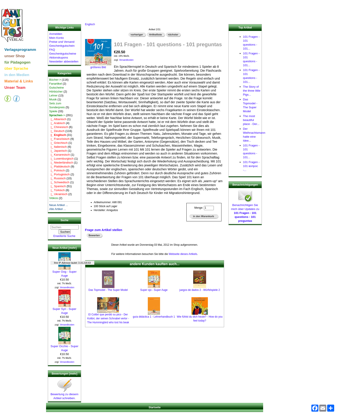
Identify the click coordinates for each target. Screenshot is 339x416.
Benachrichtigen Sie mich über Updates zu (245, 211)
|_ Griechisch (58, 142)
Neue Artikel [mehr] (64, 247)
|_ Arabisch (57, 123)
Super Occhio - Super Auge (65, 347)
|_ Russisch (57, 178)
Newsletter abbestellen (63, 61)
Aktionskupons (58, 57)
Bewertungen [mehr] (64, 373)
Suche (64, 220)
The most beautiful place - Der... (251, 120)
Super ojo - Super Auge (154, 290)
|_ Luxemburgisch (61, 158)
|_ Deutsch (56, 131)
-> (57, 115)
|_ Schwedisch (59, 182)
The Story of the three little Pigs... (251, 90)
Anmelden (55, 34)
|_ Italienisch (58, 146)
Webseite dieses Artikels (183, 254)
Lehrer (53, 95)
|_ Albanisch (57, 119)
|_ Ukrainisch (58, 194)
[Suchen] (65, 227)
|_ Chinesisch (58, 127)
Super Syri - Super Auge (64, 309)
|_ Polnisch (57, 170)
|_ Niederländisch (61, 162)
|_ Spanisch (57, 186)
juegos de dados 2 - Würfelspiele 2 (199, 290)
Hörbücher (56, 91)
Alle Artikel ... (57, 209)
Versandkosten (67, 287)
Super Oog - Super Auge (64, 272)
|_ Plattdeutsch (59, 166)
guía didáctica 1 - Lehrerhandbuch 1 (154, 316)
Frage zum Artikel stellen (103, 230)
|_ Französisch (59, 138)
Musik (53, 99)
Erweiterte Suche (64, 236)
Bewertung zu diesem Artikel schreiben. (65, 395)
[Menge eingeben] (209, 208)
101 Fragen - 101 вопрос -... (251, 166)
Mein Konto (56, 37)
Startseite (155, 407)
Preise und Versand (61, 41)
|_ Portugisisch (59, 174)
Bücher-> (55, 79)
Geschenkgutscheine (62, 53)
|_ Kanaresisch (59, 154)
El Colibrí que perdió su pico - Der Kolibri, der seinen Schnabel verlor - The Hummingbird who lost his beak (108, 318)
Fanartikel (55, 83)
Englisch (90, 24)
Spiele (53, 111)
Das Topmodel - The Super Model (108, 290)
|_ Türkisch (57, 190)
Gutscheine (56, 87)
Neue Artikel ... (58, 205)
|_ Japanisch (58, 150)
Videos (53, 198)
